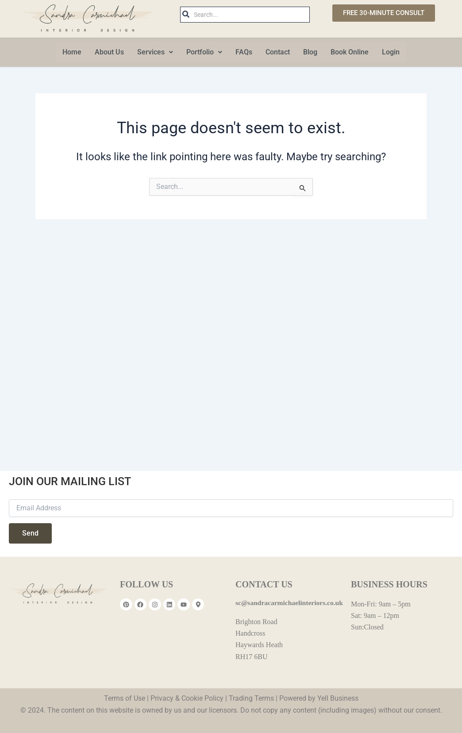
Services (155, 52)
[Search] (250, 14)
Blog (310, 52)
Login (391, 52)
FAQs (243, 52)
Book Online (350, 52)
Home (71, 52)
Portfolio (204, 52)
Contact (278, 52)
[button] (155, 52)
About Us (109, 52)
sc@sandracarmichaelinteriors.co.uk (290, 602)
